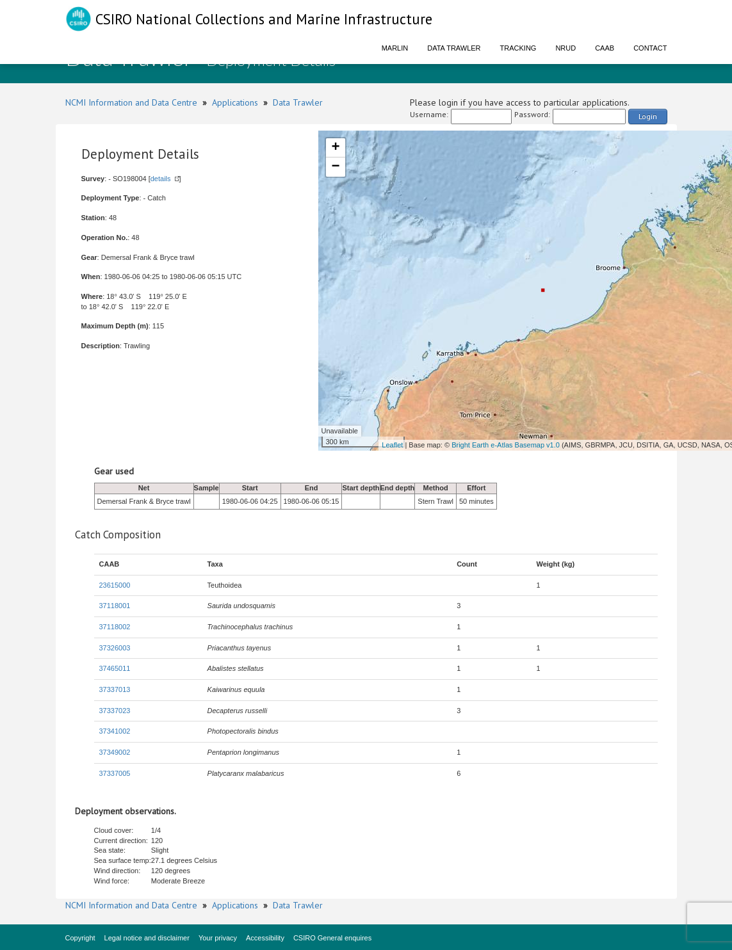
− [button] (335, 167)
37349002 (115, 752)
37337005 (115, 773)
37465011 (115, 668)
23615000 (115, 585)
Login (647, 116)
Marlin (395, 48)
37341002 (115, 731)
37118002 (115, 627)
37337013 (115, 689)
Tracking (518, 48)
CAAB (604, 48)
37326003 (115, 648)
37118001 (115, 605)
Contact (650, 48)
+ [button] (335, 147)
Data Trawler (453, 48)
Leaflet (392, 445)
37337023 (115, 710)
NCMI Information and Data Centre (131, 102)
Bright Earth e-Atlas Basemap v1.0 (505, 445)
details (160, 178)
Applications (235, 102)
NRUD (565, 48)
